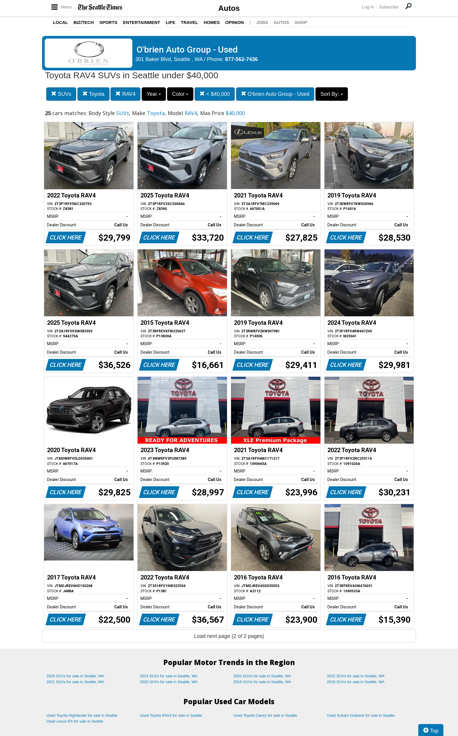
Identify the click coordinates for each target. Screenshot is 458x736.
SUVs (61, 94)
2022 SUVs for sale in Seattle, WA (356, 676)
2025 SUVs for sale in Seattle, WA (75, 676)
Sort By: (331, 94)
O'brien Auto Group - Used (275, 94)
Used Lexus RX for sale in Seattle (74, 721)
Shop (300, 22)
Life (170, 22)
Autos (229, 8)
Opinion (234, 22)
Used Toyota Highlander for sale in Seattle (81, 715)
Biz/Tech (84, 22)
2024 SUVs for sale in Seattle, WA (169, 676)
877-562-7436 (241, 59)
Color (180, 94)
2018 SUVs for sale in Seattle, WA (356, 682)
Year (154, 94)
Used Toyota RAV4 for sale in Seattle (171, 715)
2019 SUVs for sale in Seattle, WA (262, 682)
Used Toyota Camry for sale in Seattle (265, 715)
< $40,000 (214, 94)
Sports (108, 22)
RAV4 (125, 94)
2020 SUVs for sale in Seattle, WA (169, 682)
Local (60, 22)
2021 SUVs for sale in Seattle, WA (75, 682)
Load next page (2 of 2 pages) (229, 636)
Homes (212, 22)
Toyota (93, 94)
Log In (368, 6)
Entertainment (141, 22)
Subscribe (388, 6)
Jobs (262, 22)
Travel (189, 22)
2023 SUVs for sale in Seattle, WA (262, 676)
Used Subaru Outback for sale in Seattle (361, 715)
